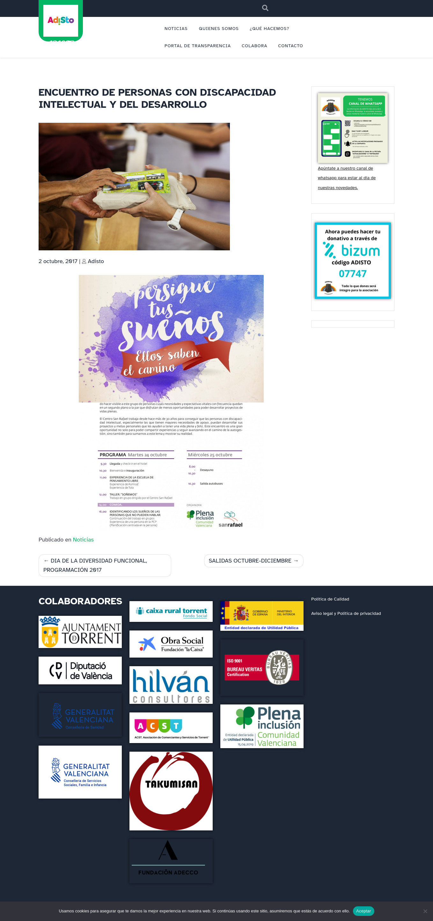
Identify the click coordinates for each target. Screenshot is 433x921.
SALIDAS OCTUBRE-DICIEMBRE (250, 560)
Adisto (96, 261)
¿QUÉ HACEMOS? (270, 28)
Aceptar (363, 911)
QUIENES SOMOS (219, 28)
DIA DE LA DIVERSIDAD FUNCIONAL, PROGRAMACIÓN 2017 (95, 565)
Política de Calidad (330, 599)
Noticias (83, 539)
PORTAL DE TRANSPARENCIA (198, 45)
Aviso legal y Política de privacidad (346, 613)
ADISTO (61, 43)
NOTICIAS (176, 28)
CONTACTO (290, 45)
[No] (425, 911)
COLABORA (254, 45)
